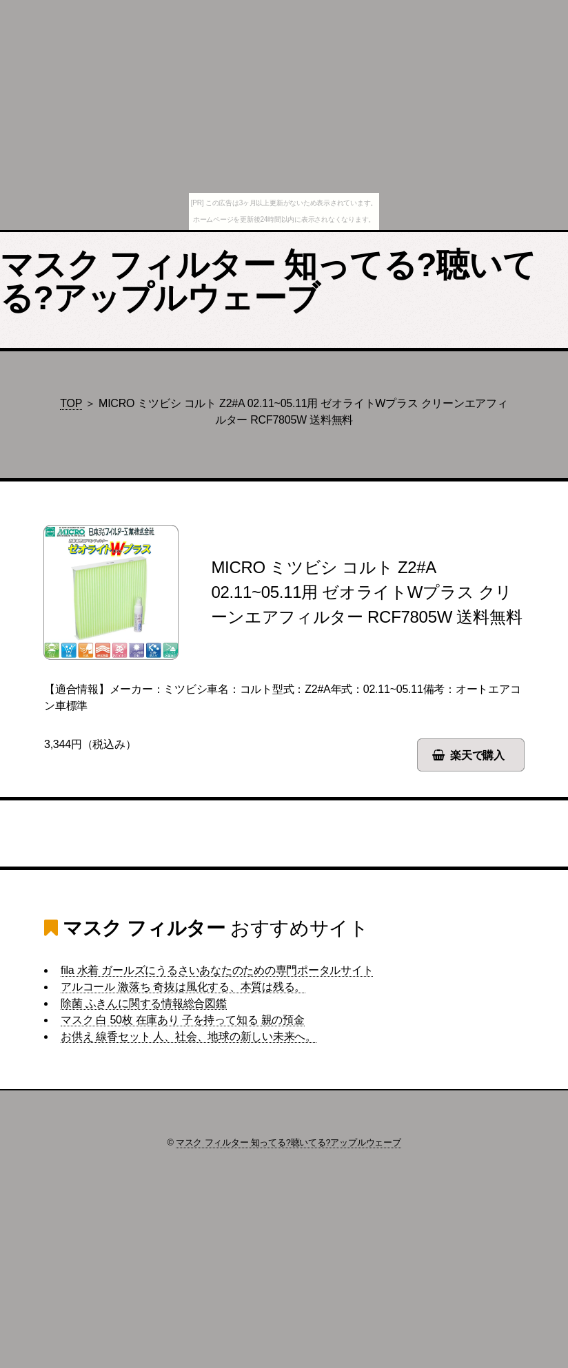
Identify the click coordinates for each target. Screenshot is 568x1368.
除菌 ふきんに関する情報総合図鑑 (144, 1003)
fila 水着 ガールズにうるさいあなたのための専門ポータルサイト (217, 970)
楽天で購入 (477, 755)
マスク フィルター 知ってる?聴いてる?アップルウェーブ (268, 281)
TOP (71, 403)
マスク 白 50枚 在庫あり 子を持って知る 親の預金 (183, 1020)
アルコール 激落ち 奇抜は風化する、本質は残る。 (183, 987)
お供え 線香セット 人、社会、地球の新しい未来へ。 (188, 1036)
